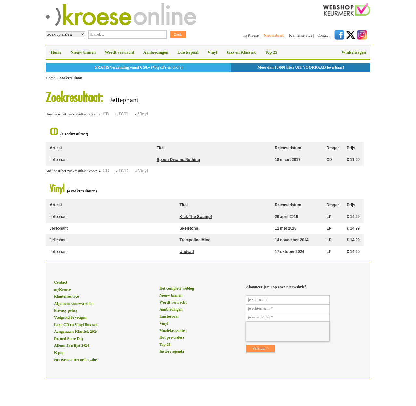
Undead (187, 252)
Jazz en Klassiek (241, 52)
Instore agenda (171, 351)
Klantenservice (300, 35)
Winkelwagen (353, 52)
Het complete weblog (176, 288)
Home (56, 52)
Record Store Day (69, 338)
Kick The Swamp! (196, 216)
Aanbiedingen (155, 52)
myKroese (251, 35)
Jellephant (59, 159)
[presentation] (287, 331)
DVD (123, 114)
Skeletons (189, 228)
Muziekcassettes (172, 330)
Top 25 (271, 52)
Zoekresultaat (70, 78)
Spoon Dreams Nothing (178, 159)
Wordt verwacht (119, 52)
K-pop (59, 352)
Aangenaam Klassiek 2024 (76, 331)
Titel (160, 148)
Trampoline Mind (195, 240)
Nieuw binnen (83, 52)
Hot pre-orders (171, 337)
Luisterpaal (187, 52)
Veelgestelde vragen (70, 317)
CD (106, 114)
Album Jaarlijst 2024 (71, 345)
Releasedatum (288, 148)
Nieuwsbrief (274, 35)
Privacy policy (66, 310)
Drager (332, 148)
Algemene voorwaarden (74, 303)
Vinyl (212, 52)
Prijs (351, 148)
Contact (323, 35)
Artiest (56, 148)
